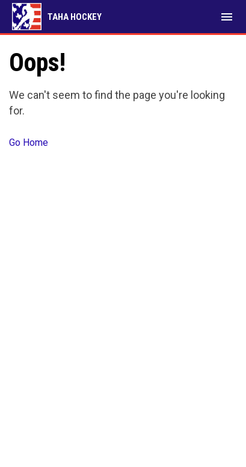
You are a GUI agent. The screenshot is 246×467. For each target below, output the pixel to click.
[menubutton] (227, 17)
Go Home (28, 142)
